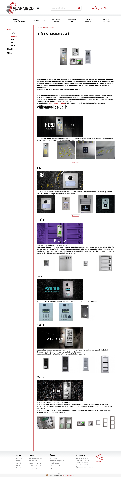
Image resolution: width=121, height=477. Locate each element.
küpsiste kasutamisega (67, 475)
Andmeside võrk (72, 20)
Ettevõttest (13, 33)
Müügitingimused (54, 458)
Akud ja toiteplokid (106, 20)
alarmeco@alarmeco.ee (86, 467)
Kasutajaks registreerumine (36, 468)
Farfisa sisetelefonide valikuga (56, 103)
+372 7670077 (84, 465)
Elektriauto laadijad (55, 20)
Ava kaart (98, 461)
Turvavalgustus (39, 20)
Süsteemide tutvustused (35, 458)
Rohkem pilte (75, 162)
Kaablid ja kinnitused (88, 20)
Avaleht (39, 27)
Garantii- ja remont (55, 463)
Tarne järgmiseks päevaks (57, 460)
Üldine (9, 53)
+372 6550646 (85, 462)
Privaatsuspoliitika (55, 465)
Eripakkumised (33, 460)
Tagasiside (53, 468)
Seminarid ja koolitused (35, 463)
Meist (9, 29)
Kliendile (10, 49)
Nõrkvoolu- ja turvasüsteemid (19, 20)
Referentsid (13, 36)
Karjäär (12, 43)
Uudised (12, 39)
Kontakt (12, 46)
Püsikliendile (109, 8)
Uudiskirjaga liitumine (35, 465)
